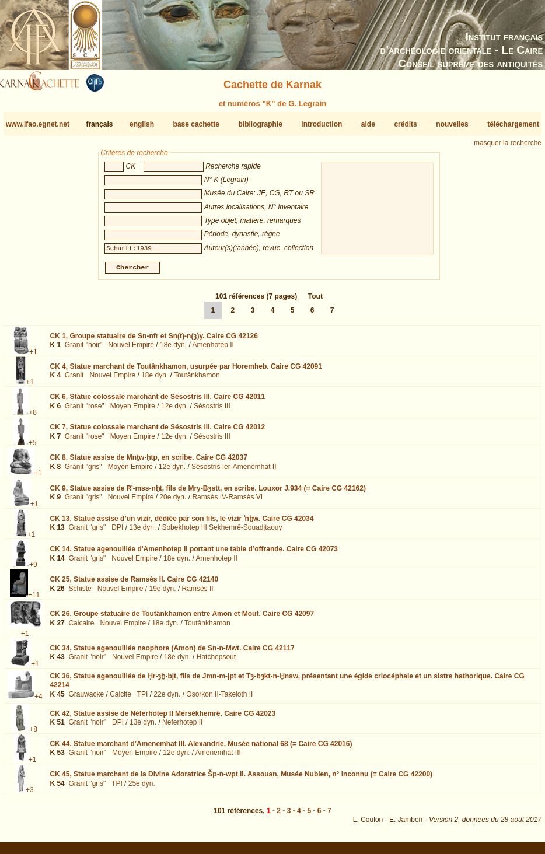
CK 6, (157, 401)
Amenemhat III (218, 757)
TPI (142, 699)
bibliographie (260, 124)
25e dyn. (141, 788)
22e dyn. (166, 699)
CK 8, (148, 462)
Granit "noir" (84, 349)
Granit (74, 380)
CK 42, (162, 718)
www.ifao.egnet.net (37, 124)
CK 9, (208, 492)
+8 (33, 417)
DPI (117, 532)
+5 (33, 447)
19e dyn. (162, 593)
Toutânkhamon (197, 380)
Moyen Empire (132, 411)
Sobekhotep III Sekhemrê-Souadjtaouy (222, 532)
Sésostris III (212, 411)
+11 (34, 600)
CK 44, (201, 748)
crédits (405, 124)
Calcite (120, 699)
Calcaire (81, 627)
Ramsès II (198, 593)
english (142, 124)
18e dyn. (173, 349)
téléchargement (513, 124)
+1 (33, 356)
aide (368, 124)
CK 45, (241, 779)
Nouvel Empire (131, 349)
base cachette (196, 124)
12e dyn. (174, 411)
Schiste (79, 593)
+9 (33, 569)
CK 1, (154, 341)
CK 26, (182, 618)
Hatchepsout (216, 661)
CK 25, (134, 584)
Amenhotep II (212, 349)
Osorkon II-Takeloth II (219, 699)
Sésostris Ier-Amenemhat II (233, 471)
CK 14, (194, 554)
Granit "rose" (84, 411)
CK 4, (186, 371)
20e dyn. (172, 502)
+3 (30, 794)
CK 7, (157, 432)
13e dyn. (142, 532)
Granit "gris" (83, 471)
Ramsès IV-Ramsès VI (227, 502)
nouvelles (452, 124)
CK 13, (181, 523)
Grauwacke (86, 699)
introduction (321, 124)
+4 (38, 701)
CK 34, (172, 653)
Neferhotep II (182, 727)
